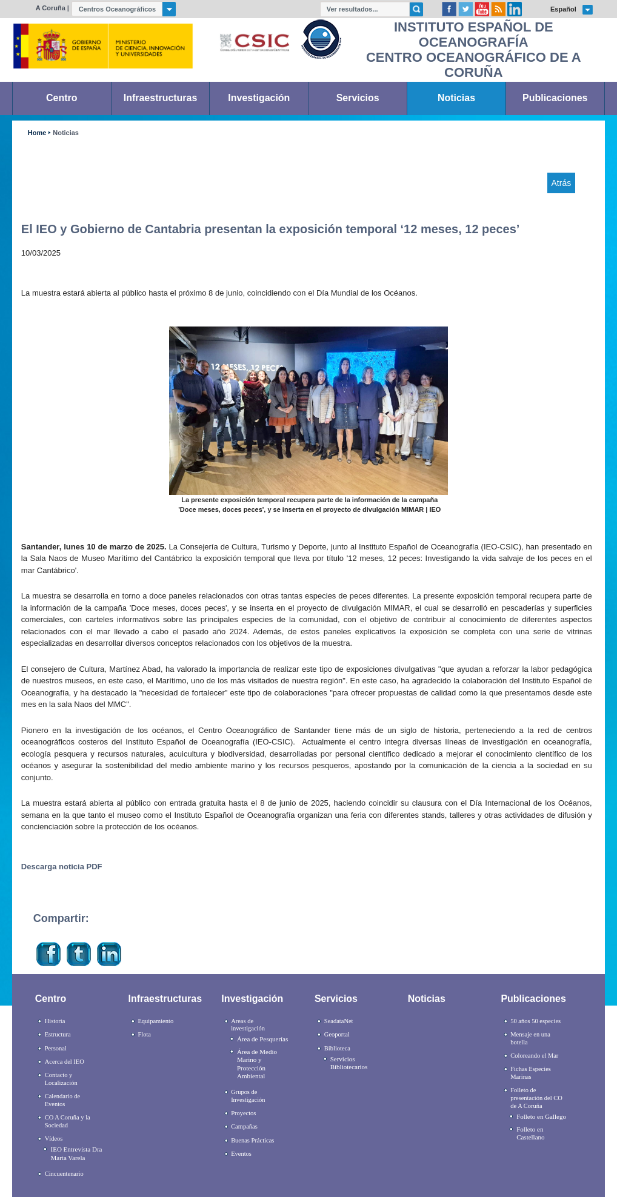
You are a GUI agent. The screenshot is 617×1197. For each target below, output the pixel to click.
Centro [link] (61, 98)
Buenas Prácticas (252, 1140)
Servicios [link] (357, 98)
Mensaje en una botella (530, 1038)
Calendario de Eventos (62, 1100)
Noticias (66, 133)
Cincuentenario (64, 1173)
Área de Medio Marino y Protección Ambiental (257, 1063)
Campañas (244, 1126)
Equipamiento (155, 1021)
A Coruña (50, 8)
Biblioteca (337, 1048)
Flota (144, 1034)
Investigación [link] (259, 98)
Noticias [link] (456, 98)
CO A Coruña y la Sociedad (67, 1121)
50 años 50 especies (535, 1021)
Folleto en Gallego (541, 1116)
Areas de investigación (248, 1025)
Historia (55, 1021)
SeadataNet (338, 1021)
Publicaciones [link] (554, 98)
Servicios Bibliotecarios (349, 1062)
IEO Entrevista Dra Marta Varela (76, 1153)
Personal (56, 1048)
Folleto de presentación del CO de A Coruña (536, 1098)
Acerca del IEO (64, 1061)
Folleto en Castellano (530, 1133)
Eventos (241, 1153)
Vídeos (54, 1138)
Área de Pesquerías (262, 1039)
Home (37, 133)
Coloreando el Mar (534, 1055)
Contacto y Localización (61, 1079)
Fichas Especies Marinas (530, 1073)
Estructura (58, 1034)
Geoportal (337, 1034)
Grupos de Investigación (248, 1096)
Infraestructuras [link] (161, 98)
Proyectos (243, 1113)
